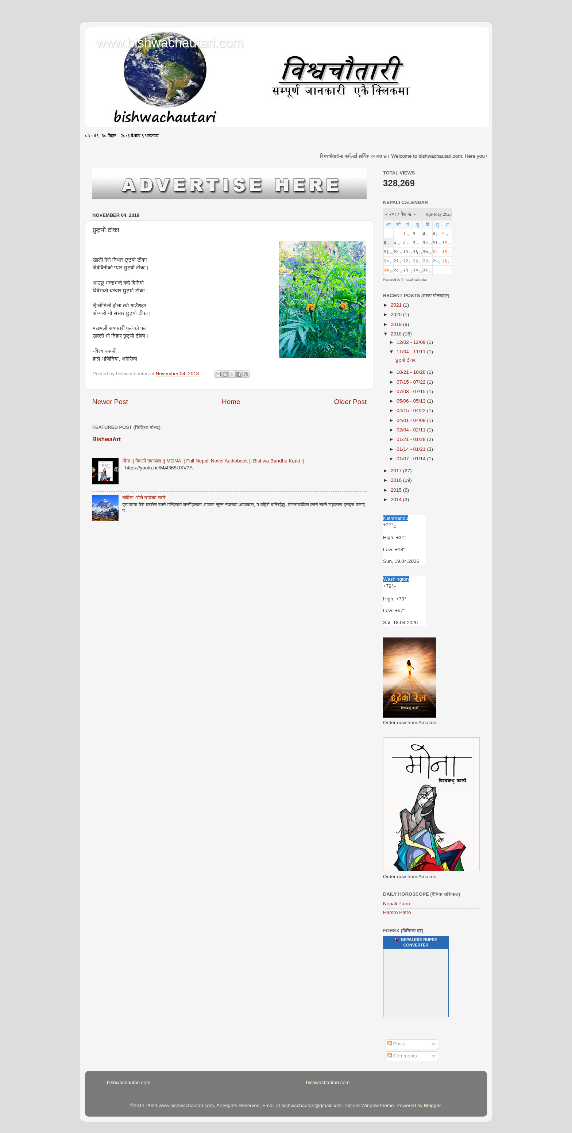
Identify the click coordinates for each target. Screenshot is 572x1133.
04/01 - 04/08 (412, 420)
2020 (397, 314)
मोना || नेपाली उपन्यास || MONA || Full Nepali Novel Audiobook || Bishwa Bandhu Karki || (213, 461)
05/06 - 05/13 (412, 401)
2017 (397, 470)
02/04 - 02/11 (412, 430)
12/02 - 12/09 (412, 342)
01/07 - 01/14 (412, 458)
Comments (402, 1056)
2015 (397, 490)
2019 (397, 324)
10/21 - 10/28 (412, 372)
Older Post (350, 402)
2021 (397, 305)
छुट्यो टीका (405, 360)
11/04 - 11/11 (412, 351)
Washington (396, 579)
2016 (397, 480)
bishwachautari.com (128, 1082)
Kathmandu (395, 518)
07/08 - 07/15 (412, 391)
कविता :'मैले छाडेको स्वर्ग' (144, 497)
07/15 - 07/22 (412, 382)
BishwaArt (106, 439)
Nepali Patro (396, 903)
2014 (397, 499)
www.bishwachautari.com (169, 42)
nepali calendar (416, 279)
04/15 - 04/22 (412, 410)
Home (231, 402)
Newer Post (110, 402)
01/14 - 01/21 (412, 449)
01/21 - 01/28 (412, 439)
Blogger (432, 1105)
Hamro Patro (397, 912)
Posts (396, 1043)
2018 (397, 334)
